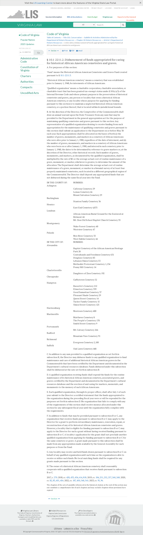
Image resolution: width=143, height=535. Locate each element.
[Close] (140, 3)
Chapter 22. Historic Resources (88, 40)
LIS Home (58, 528)
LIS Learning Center (43, 3)
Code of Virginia (29, 34)
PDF (72, 51)
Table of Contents (54, 37)
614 (80, 477)
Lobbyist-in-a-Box (71, 528)
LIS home (108, 8)
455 (57, 480)
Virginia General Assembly (61, 8)
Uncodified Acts (29, 92)
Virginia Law (107, 17)
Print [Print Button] (65, 51)
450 (78, 480)
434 (76, 477)
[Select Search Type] (84, 24)
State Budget (92, 17)
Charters (25, 76)
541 (86, 480)
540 (82, 480)
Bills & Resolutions (74, 17)
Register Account (121, 8)
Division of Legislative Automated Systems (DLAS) (101, 532)
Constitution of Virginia (29, 68)
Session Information (54, 17)
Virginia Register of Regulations (57, 516)
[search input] (108, 24)
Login (132, 8)
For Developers (85, 511)
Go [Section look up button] (38, 52)
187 (74, 480)
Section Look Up (25, 48)
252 (105, 477)
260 (113, 477)
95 (99, 480)
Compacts (26, 87)
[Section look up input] (30, 52)
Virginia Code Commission (57, 513)
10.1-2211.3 (65, 75)
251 (101, 477)
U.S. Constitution (58, 518)
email (79, 51)
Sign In (122, 532)
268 (118, 477)
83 (54, 480)
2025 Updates (27, 44)
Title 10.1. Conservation (72, 37)
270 (55, 477)
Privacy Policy (97, 8)
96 (102, 480)
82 (51, 480)
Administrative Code (29, 60)
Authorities (27, 81)
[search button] (123, 24)
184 (97, 477)
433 (72, 477)
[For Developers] (94, 515)
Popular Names (27, 39)
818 (84, 477)
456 (61, 480)
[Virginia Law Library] (32, 521)
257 (109, 477)
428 (68, 477)
